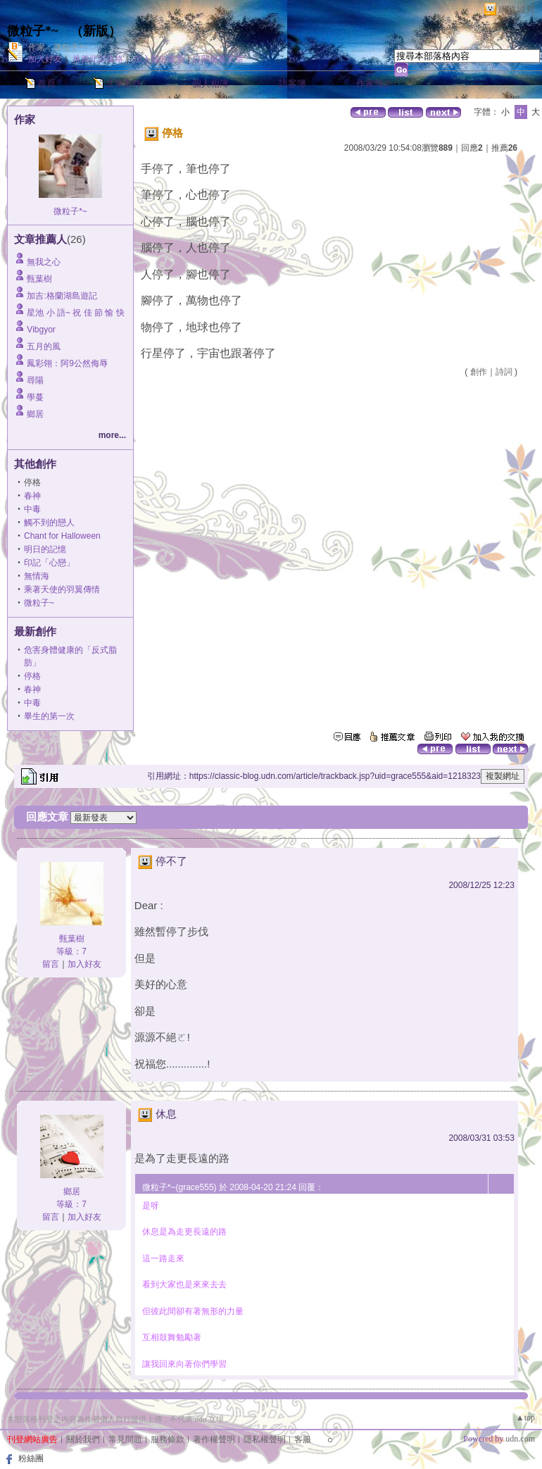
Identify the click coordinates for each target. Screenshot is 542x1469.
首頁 (46, 83)
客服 (302, 1439)
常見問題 (125, 1439)
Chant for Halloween (62, 536)
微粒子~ (39, 603)
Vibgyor (41, 330)
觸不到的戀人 (49, 522)
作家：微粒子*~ (58, 47)
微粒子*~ (32, 31)
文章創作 (124, 83)
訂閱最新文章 (218, 59)
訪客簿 (292, 83)
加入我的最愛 (159, 59)
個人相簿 (210, 83)
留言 (50, 964)
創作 (478, 372)
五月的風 (44, 346)
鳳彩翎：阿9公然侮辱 (67, 363)
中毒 (32, 509)
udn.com (520, 1439)
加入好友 (45, 59)
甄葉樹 (39, 279)
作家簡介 (374, 83)
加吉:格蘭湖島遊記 (61, 296)
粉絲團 (31, 1458)
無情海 (36, 576)
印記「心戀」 (49, 563)
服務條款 (167, 1439)
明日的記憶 (45, 549)
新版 (95, 31)
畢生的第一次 (49, 716)
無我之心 (44, 262)
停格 (32, 676)
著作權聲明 (214, 1439)
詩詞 (504, 372)
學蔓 (35, 397)
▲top (525, 1418)
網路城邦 (516, 9)
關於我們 (83, 1439)
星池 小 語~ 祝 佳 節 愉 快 (75, 313)
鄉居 (35, 414)
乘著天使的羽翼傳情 (62, 589)
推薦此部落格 (98, 59)
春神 (32, 496)
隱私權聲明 (265, 1439)
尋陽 (35, 380)
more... (112, 435)
